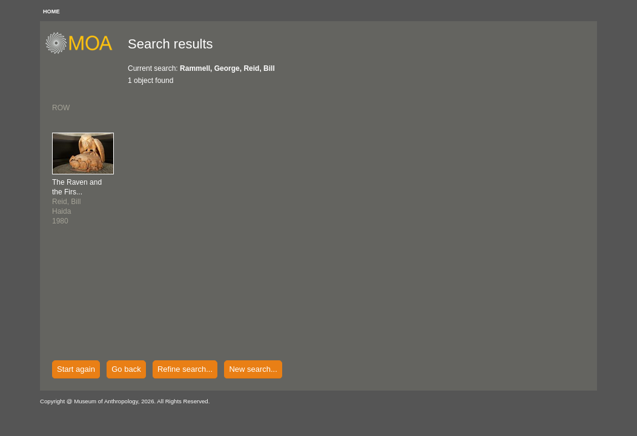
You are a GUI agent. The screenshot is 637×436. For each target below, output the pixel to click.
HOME (51, 11)
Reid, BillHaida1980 (77, 201)
